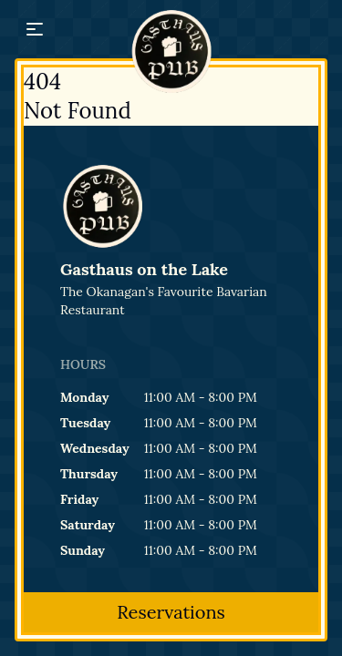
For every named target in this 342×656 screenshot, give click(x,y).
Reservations (171, 611)
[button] (34, 29)
